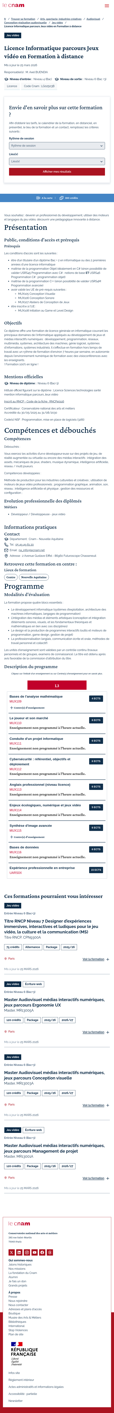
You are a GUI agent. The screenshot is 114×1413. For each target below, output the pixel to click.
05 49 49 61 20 (24, 544)
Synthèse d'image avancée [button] (31, 825)
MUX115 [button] (15, 830)
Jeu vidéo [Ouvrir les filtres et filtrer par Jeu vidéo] (12, 35)
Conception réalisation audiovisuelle (25, 22)
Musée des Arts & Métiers (25, 1317)
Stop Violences (18, 1330)
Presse (13, 1296)
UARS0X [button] (16, 873)
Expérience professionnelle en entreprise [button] (42, 868)
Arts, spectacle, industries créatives (61, 19)
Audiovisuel (93, 19)
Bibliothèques (17, 1321)
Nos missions (17, 1268)
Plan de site (16, 1334)
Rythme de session (21, 138)
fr (5, 19)
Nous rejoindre (18, 1301)
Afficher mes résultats (57, 171)
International (17, 1326)
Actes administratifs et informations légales (36, 1387)
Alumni (13, 1277)
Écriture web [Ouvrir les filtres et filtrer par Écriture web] (33, 984)
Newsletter (16, 1401)
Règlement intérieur (21, 1380)
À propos (14, 1292)
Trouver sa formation (23, 19)
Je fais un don (17, 1281)
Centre (10, 577)
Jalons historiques (20, 1264)
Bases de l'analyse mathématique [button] (36, 696)
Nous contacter (18, 1305)
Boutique (14, 1313)
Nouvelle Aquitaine (34, 577)
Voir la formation (93, 959)
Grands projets (18, 1285)
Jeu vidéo (57, 22)
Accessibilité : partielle (23, 1394)
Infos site (14, 1373)
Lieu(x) (13, 154)
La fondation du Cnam (23, 1273)
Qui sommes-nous (21, 1260)
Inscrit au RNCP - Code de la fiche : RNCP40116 (34, 401)
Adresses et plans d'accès (25, 1309)
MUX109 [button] (15, 701)
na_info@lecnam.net (32, 550)
